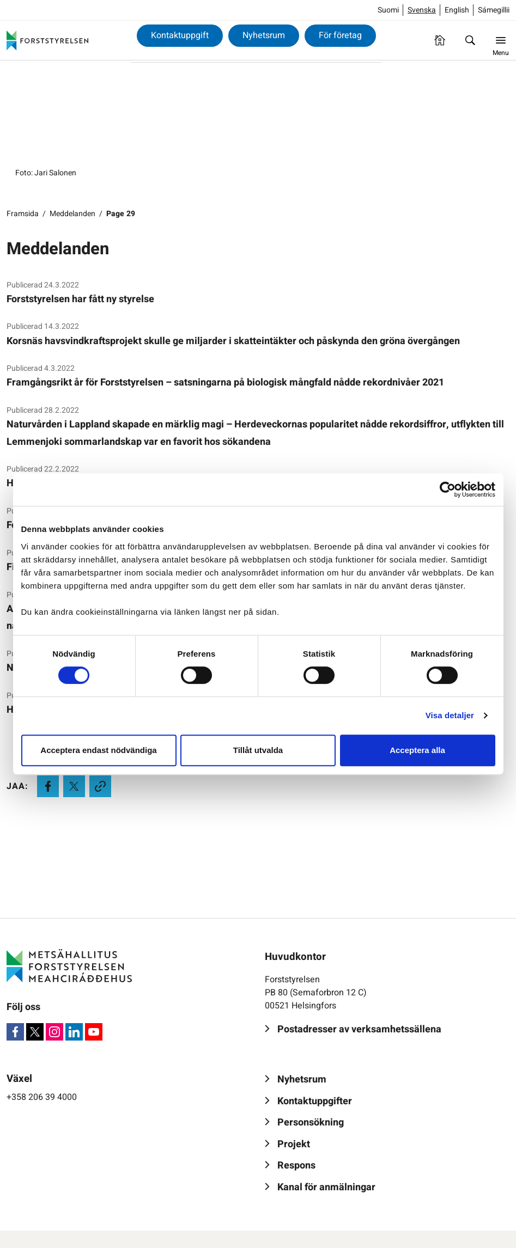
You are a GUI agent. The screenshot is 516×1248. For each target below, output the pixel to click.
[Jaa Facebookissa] (48, 786)
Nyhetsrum (263, 35)
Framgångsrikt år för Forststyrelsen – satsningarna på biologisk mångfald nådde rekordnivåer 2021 (225, 382)
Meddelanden (72, 213)
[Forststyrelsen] (47, 40)
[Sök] (470, 40)
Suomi (388, 10)
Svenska (422, 10)
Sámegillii (493, 10)
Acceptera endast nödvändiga (98, 750)
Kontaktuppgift (180, 35)
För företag (340, 35)
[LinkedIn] (74, 1032)
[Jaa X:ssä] (74, 786)
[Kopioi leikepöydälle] (100, 786)
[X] (35, 1032)
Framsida (23, 213)
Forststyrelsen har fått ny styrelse (80, 299)
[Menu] (500, 40)
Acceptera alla (417, 750)
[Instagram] (54, 1032)
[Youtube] (93, 1032)
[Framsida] (439, 40)
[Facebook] (15, 1032)
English (457, 10)
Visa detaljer (450, 715)
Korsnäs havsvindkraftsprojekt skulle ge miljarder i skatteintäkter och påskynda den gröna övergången (233, 341)
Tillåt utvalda (258, 750)
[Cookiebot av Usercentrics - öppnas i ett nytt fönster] (447, 489)
